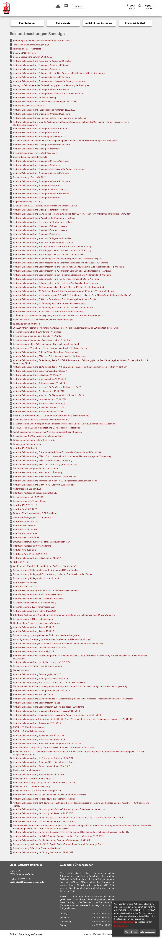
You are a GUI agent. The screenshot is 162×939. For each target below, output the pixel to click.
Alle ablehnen (131, 932)
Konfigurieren (120, 925)
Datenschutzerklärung (124, 921)
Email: (12, 882)
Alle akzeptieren (147, 932)
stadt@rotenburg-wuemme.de (30, 882)
